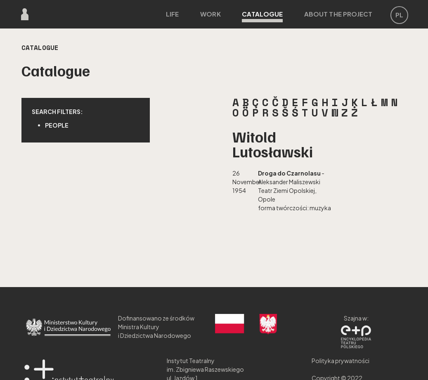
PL (399, 15)
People (57, 125)
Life (172, 14)
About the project (338, 14)
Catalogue (262, 16)
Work (210, 14)
